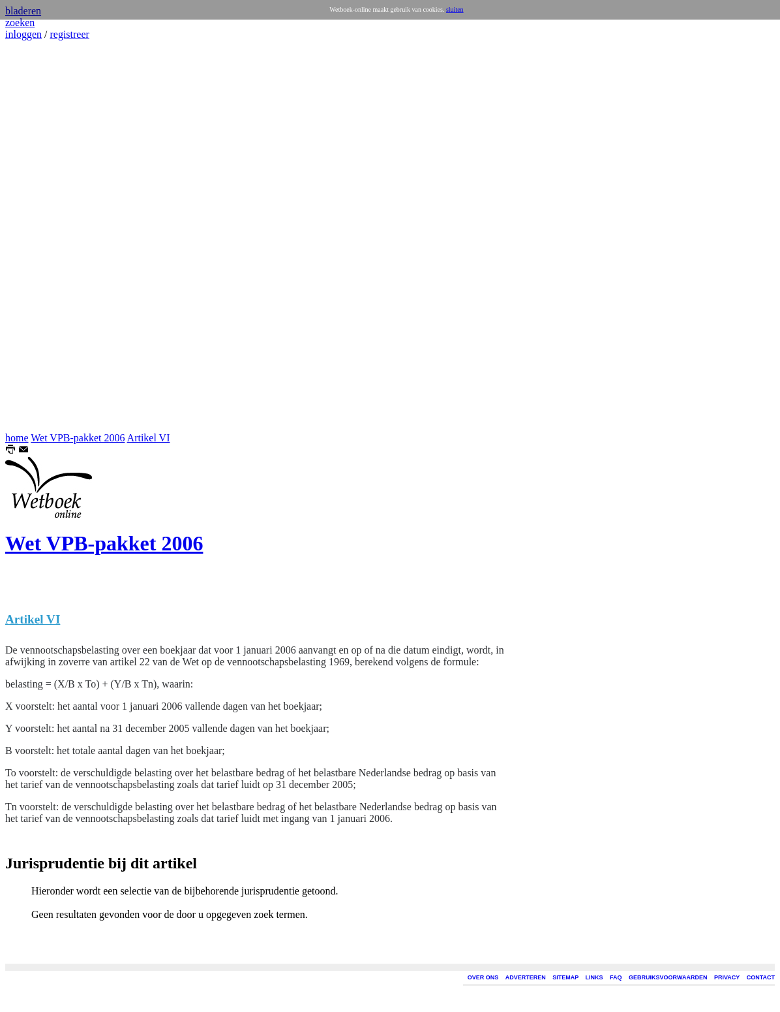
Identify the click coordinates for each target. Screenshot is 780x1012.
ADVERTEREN (525, 977)
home (17, 437)
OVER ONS (483, 977)
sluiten (455, 9)
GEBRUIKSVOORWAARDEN (668, 977)
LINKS (594, 977)
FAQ (616, 977)
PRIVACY (727, 977)
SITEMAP (565, 977)
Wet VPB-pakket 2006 (78, 437)
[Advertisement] (44, 236)
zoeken (20, 22)
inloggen (23, 34)
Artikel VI (148, 437)
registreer (69, 34)
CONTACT (761, 977)
